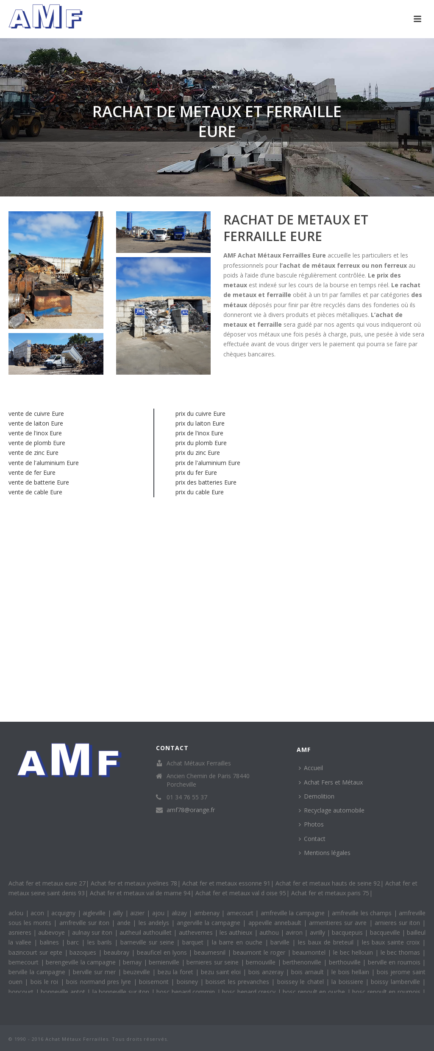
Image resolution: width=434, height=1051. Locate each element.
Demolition (316, 796)
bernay (133, 962)
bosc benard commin (186, 992)
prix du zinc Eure (197, 452)
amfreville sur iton (85, 923)
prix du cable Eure (199, 492)
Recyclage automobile (331, 810)
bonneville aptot (64, 992)
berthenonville (303, 962)
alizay (180, 913)
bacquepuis (348, 932)
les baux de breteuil (327, 942)
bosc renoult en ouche (315, 992)
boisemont (155, 982)
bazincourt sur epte (36, 952)
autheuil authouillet (146, 932)
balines (50, 942)
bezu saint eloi (222, 972)
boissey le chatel (301, 982)
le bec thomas (402, 952)
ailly (119, 913)
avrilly (318, 932)
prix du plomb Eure (201, 443)
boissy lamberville (396, 982)
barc (74, 942)
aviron (295, 932)
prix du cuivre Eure (200, 413)
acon (38, 913)
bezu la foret (176, 972)
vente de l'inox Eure (35, 433)
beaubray (117, 952)
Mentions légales (325, 853)
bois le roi (46, 982)
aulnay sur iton (93, 932)
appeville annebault (275, 923)
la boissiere (348, 982)
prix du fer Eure (196, 472)
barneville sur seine (148, 942)
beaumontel (310, 952)
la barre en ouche (238, 942)
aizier (138, 913)
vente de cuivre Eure (36, 413)
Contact (312, 839)
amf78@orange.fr (191, 810)
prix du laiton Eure (200, 423)
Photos (311, 824)
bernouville (262, 962)
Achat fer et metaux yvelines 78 (134, 883)
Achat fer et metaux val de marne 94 (140, 893)
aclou (16, 913)
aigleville (95, 913)
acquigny (64, 913)
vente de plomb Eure (36, 443)
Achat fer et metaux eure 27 (47, 883)
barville (281, 942)
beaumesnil (211, 952)
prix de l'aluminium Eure (207, 463)
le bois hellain (351, 972)
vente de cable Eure (35, 492)
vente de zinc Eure (33, 452)
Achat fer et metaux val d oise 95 (240, 893)
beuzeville (137, 972)
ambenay (208, 913)
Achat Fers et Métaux (331, 782)
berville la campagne (37, 972)
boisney (188, 982)
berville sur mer (95, 972)
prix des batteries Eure (205, 482)
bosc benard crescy (250, 992)
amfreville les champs (363, 913)
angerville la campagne (209, 923)
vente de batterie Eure (38, 482)
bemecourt (24, 962)
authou (270, 932)
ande (125, 923)
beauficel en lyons (163, 952)
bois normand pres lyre (99, 982)
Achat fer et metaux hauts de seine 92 (327, 883)
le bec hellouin (354, 952)
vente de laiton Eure (35, 423)
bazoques (84, 952)
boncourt (22, 992)
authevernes (196, 932)
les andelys (155, 923)
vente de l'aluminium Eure (43, 463)
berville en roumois (395, 962)
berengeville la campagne (82, 962)
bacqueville (386, 932)
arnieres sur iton (398, 923)
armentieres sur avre (339, 923)
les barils (100, 942)
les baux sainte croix (392, 942)
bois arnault (308, 972)
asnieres (20, 932)
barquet (194, 942)
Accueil (311, 768)
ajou (159, 913)
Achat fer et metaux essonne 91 (226, 883)
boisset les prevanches (238, 982)
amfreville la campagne (294, 913)
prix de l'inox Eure (199, 433)
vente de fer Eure (32, 472)
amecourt (241, 913)
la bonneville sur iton (121, 992)
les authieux (237, 932)
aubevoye (52, 932)
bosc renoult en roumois (387, 992)
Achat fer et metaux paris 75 (330, 893)
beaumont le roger (260, 952)
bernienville (165, 962)
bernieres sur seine (213, 962)
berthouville (346, 962)
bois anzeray (267, 972)
